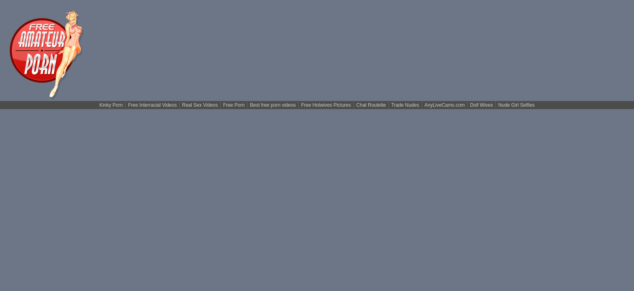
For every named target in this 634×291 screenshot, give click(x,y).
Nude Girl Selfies (516, 105)
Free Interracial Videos (152, 105)
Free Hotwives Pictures (326, 105)
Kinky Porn (111, 105)
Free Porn (234, 105)
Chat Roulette (371, 105)
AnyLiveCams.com (445, 105)
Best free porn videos (273, 105)
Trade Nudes (405, 105)
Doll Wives (481, 105)
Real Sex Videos (200, 105)
